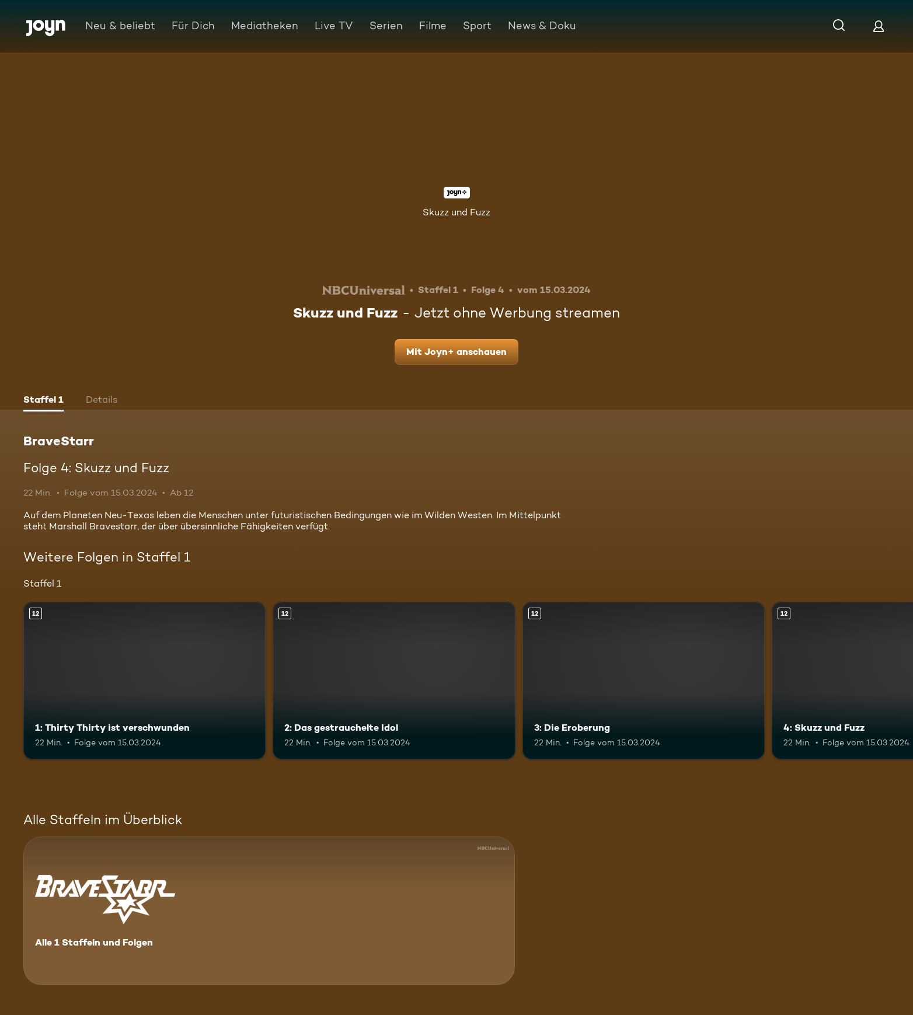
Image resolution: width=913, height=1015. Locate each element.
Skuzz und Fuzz (456, 212)
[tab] (43, 400)
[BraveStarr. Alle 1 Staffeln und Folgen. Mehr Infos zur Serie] (269, 910)
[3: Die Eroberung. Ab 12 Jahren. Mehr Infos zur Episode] (643, 680)
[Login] (878, 26)
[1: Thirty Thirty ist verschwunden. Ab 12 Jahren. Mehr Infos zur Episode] (144, 680)
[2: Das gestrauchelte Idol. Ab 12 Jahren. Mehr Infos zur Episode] (394, 680)
